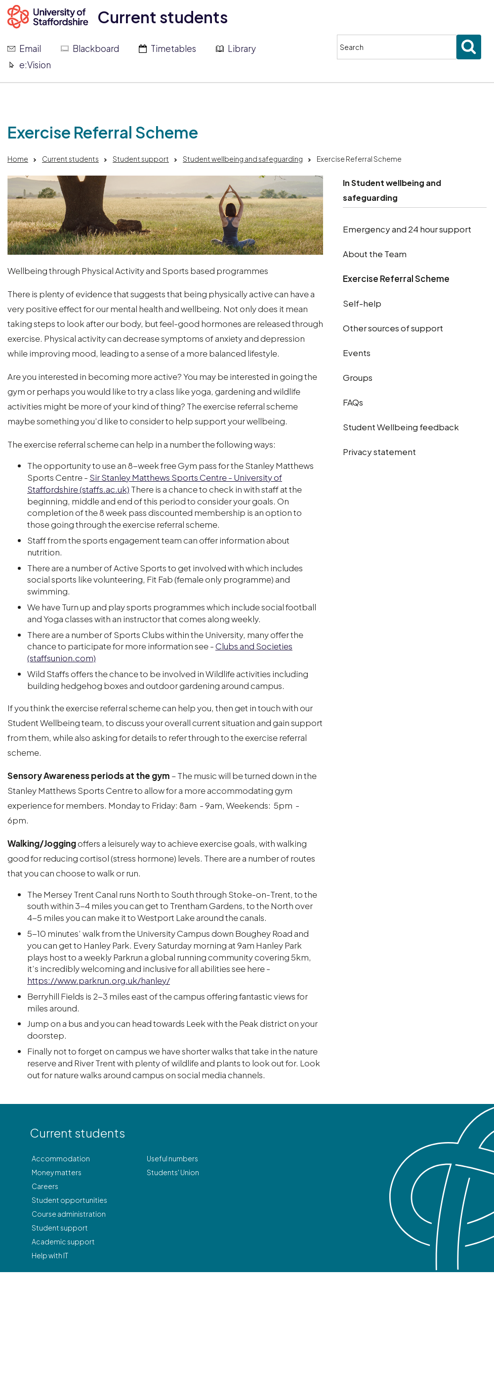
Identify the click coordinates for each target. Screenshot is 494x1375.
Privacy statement (379, 451)
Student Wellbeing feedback (401, 426)
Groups (357, 377)
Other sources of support (393, 327)
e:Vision (35, 64)
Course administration (69, 1213)
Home (17, 158)
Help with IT (50, 1255)
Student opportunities (69, 1199)
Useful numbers (172, 1158)
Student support (141, 158)
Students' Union (173, 1172)
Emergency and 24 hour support (407, 229)
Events (356, 352)
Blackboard (96, 48)
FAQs (353, 402)
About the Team (375, 253)
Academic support (63, 1241)
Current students (162, 17)
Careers (45, 1186)
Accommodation (61, 1158)
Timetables (173, 48)
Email (30, 48)
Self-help (362, 303)
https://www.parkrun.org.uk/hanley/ (98, 980)
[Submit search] (468, 47)
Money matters (57, 1172)
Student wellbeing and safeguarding (243, 158)
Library (242, 48)
